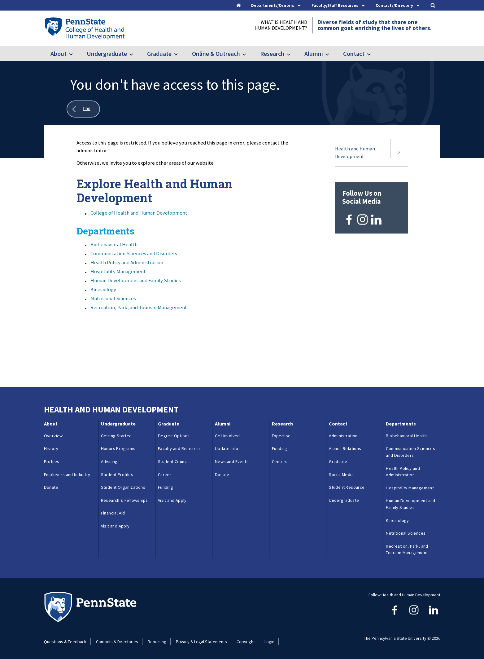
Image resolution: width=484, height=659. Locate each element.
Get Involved (227, 436)
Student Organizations (123, 487)
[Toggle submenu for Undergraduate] (135, 53)
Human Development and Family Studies (135, 280)
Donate (51, 487)
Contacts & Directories (117, 641)
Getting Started (116, 436)
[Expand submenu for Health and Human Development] (399, 152)
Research (272, 53)
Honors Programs (118, 448)
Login (269, 641)
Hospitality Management (118, 271)
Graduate (159, 53)
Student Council (173, 461)
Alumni (313, 53)
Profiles (51, 461)
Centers (280, 461)
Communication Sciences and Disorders (133, 253)
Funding (165, 487)
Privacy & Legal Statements (201, 641)
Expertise (281, 436)
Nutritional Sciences (113, 298)
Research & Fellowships (124, 500)
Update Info (226, 448)
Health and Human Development (355, 152)
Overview (53, 436)
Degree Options (174, 436)
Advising (109, 461)
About (58, 53)
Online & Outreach (216, 53)
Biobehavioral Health (113, 244)
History (51, 448)
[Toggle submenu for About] (75, 53)
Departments (401, 424)
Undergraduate (107, 53)
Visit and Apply (115, 526)
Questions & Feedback (65, 641)
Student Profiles (117, 474)
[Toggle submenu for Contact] (372, 53)
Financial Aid (113, 513)
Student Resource (346, 487)
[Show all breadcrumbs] (83, 109)
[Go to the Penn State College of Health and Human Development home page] (84, 28)
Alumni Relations (345, 448)
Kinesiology (103, 289)
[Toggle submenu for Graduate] (180, 53)
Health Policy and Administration (126, 262)
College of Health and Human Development (138, 212)
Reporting (157, 641)
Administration (343, 436)
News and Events (232, 461)
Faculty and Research (179, 448)
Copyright (246, 641)
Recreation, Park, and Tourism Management (138, 307)
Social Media (341, 474)
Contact (353, 53)
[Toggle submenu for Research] (292, 53)
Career (164, 474)
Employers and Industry (67, 474)
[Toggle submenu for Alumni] (331, 53)
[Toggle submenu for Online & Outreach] (248, 53)
